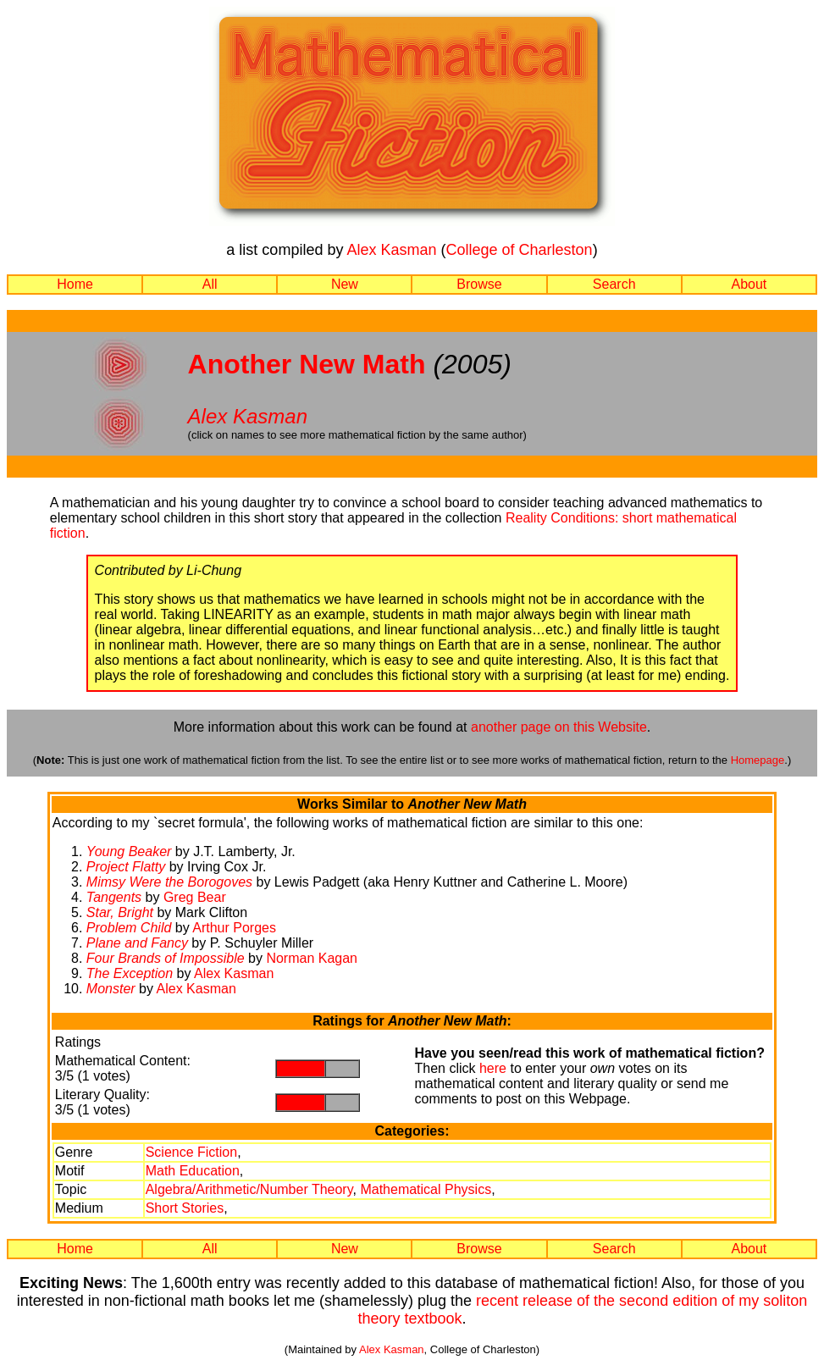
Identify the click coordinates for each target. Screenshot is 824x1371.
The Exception (129, 973)
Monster (110, 988)
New (344, 284)
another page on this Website (559, 727)
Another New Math (307, 364)
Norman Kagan (311, 958)
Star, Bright (119, 912)
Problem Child (128, 927)
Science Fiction (192, 1152)
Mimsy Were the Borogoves (169, 882)
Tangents (113, 897)
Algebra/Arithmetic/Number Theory (249, 1189)
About (748, 284)
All (210, 284)
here (492, 1068)
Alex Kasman (391, 249)
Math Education (193, 1171)
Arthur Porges (234, 927)
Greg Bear (194, 897)
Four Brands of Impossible (165, 958)
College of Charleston (519, 249)
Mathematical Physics (425, 1189)
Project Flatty (125, 867)
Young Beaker (129, 851)
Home (75, 284)
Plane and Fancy (137, 943)
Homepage (758, 760)
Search (614, 284)
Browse (478, 284)
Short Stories (185, 1208)
